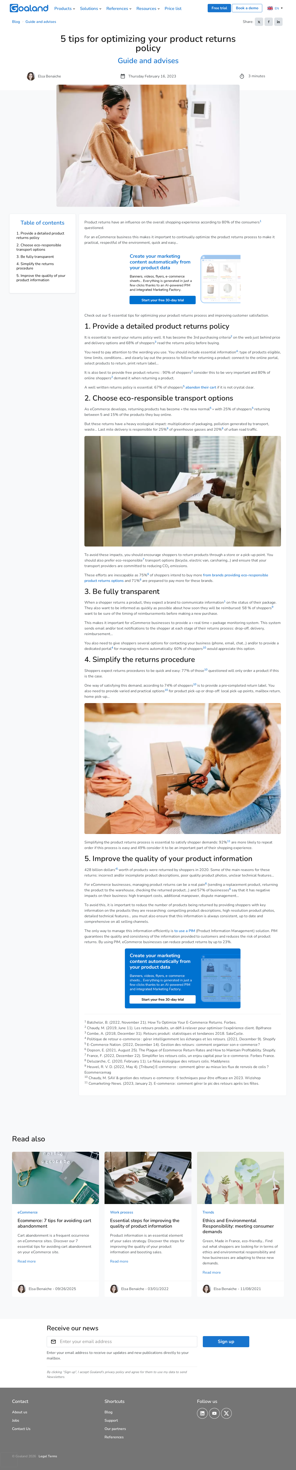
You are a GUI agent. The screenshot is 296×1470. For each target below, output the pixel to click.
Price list (173, 8)
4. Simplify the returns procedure (35, 266)
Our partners (115, 1428)
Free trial (219, 8)
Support (111, 1420)
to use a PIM (184, 930)
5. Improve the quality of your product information (40, 278)
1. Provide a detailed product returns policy (40, 235)
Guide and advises (40, 21)
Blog (16, 21)
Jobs (15, 1420)
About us (19, 1412)
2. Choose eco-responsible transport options (38, 247)
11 (228, 841)
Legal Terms (48, 1456)
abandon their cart (200, 387)
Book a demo (247, 8)
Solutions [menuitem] (89, 8)
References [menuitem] (117, 8)
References (114, 1437)
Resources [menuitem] (146, 8)
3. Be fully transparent (35, 256)
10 (204, 647)
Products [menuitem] (63, 8)
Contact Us (21, 1428)
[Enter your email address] (128, 1341)
